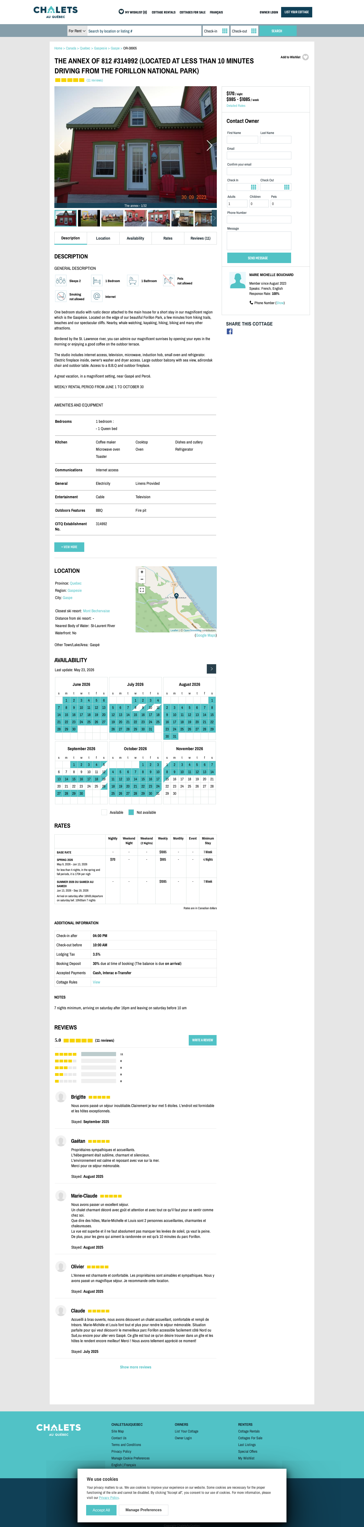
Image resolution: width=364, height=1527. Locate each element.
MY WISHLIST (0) (136, 12)
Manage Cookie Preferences (130, 1458)
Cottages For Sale (250, 1437)
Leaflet (174, 630)
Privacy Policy (121, 1451)
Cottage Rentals (249, 1431)
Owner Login (183, 1437)
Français (130, 1464)
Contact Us (119, 1437)
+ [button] (141, 572)
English (116, 1464)
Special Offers (247, 1451)
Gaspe (67, 597)
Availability (135, 238)
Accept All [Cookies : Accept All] (101, 1510)
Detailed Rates (236, 105)
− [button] (141, 579)
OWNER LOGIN (269, 12)
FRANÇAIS (216, 12)
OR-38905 (130, 48)
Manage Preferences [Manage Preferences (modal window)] (144, 1510)
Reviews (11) (201, 238)
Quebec (75, 583)
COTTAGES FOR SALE (193, 12)
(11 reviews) (95, 80)
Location (103, 238)
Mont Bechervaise (96, 610)
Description (70, 238)
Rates (167, 238)
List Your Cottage (186, 1431)
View (96, 982)
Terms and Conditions (126, 1444)
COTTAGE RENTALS (164, 12)
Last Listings (247, 1444)
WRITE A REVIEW (202, 1040)
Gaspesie (75, 590)
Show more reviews (135, 1367)
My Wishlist (246, 1458)
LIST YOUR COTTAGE (297, 12)
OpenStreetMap (193, 630)
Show (280, 302)
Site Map (117, 1431)
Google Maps (206, 635)
